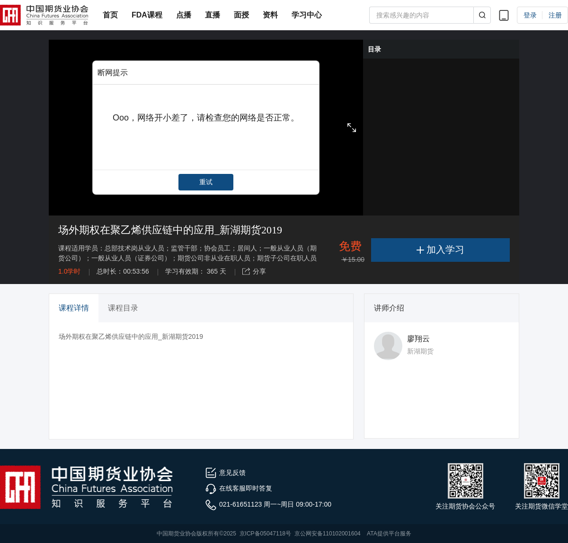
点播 (183, 15)
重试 (206, 182)
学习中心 (307, 15)
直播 (212, 15)
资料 (270, 15)
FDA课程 (147, 15)
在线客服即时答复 (238, 488)
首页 (110, 15)
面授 (241, 15)
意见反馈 (225, 472)
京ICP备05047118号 (265, 533)
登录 (530, 15)
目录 (374, 49)
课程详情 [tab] (74, 308)
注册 (555, 15)
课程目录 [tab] (123, 308)
